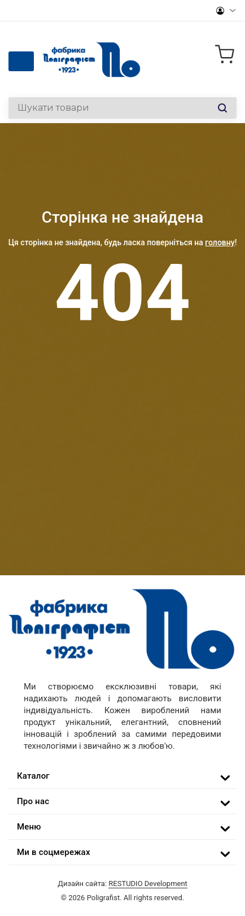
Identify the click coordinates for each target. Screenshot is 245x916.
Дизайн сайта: (122, 883)
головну (219, 242)
